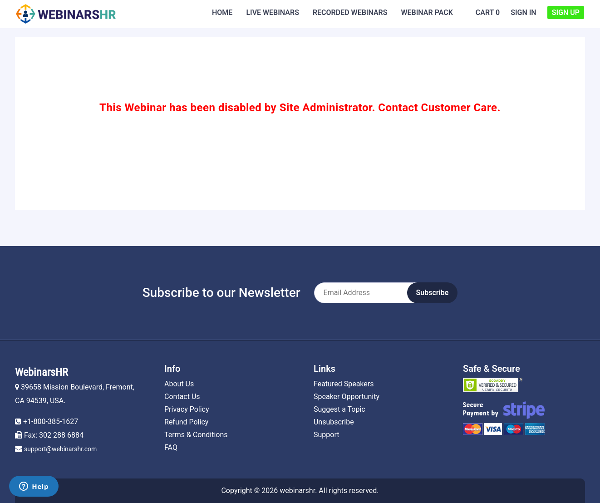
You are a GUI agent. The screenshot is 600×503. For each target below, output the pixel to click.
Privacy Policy (186, 409)
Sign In (523, 12)
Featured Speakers (344, 384)
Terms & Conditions (196, 434)
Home (222, 12)
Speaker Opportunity (346, 396)
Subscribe (432, 292)
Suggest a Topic (339, 409)
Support (326, 434)
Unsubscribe (334, 422)
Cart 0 (488, 12)
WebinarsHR (41, 372)
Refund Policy (186, 422)
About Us (179, 384)
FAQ (170, 447)
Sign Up (566, 12)
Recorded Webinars (350, 12)
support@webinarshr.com (60, 449)
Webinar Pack (427, 12)
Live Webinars (272, 12)
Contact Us (182, 396)
